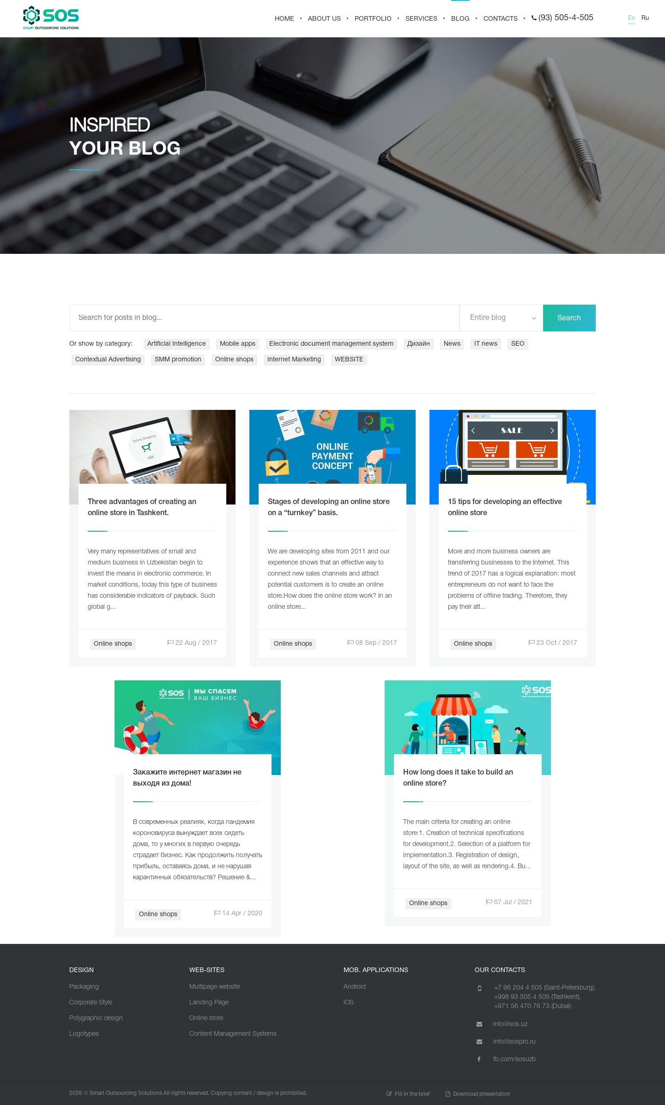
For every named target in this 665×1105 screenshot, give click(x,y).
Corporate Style (90, 1003)
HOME (284, 19)
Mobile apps (237, 344)
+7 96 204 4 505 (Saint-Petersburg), (545, 988)
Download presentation (478, 1094)
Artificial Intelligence (176, 344)
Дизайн (418, 344)
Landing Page (209, 1003)
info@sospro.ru (505, 1041)
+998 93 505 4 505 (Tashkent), (537, 997)
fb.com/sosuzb (505, 1059)
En (631, 18)
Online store (206, 1018)
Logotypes (84, 1034)
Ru (645, 18)
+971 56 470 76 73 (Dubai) (532, 1006)
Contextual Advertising (108, 360)
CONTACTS (501, 19)
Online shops (234, 360)
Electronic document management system (331, 344)
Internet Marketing (294, 360)
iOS (349, 1003)
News (452, 344)
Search (569, 318)
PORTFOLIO (373, 19)
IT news (485, 344)
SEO (518, 344)
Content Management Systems (233, 1034)
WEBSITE (349, 360)
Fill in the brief (408, 1094)
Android (355, 987)
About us (324, 19)
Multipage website (214, 987)
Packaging (84, 987)
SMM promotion (178, 360)
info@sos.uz (501, 1024)
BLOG (460, 19)
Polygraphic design (96, 1018)
